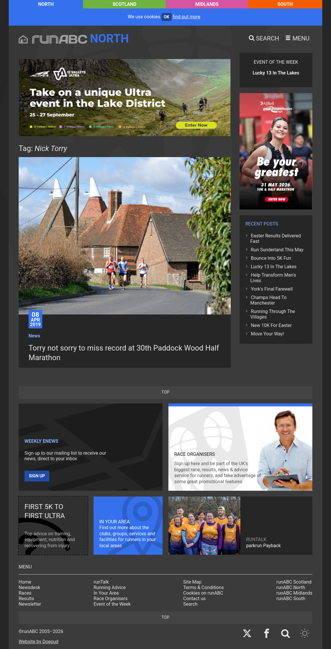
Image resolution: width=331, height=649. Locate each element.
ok (166, 17)
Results (26, 598)
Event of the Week (112, 604)
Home (25, 582)
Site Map (192, 582)
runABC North (291, 587)
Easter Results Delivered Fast (275, 238)
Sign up (37, 476)
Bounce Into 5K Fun (271, 258)
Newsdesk (29, 587)
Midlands (207, 4)
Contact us (194, 598)
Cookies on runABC (203, 593)
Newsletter (30, 604)
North (46, 4)
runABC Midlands (294, 593)
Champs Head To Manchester (268, 300)
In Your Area (106, 593)
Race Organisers (111, 598)
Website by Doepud (39, 641)
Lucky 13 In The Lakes (274, 266)
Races (25, 593)
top (165, 392)
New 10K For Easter (271, 325)
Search (190, 604)
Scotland (124, 4)
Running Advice (110, 587)
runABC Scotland (294, 582)
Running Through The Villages (272, 314)
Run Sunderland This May (277, 250)
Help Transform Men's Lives (273, 277)
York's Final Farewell (272, 289)
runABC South (291, 598)
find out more (186, 16)
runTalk (101, 582)
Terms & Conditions (203, 587)
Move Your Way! (267, 334)
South (285, 4)
